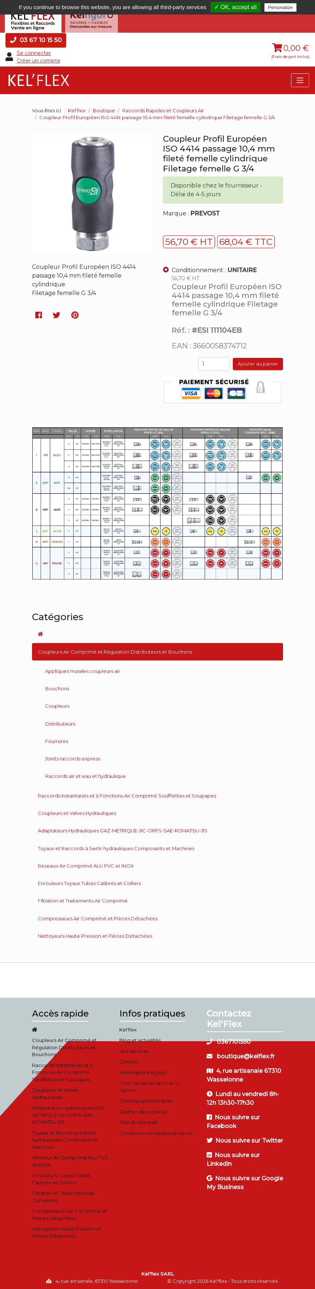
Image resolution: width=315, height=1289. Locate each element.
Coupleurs (57, 704)
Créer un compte (38, 59)
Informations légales (143, 1071)
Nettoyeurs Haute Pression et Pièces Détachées (95, 934)
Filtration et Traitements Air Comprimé (83, 899)
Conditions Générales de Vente (156, 1132)
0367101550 (229, 1040)
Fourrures (56, 740)
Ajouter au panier (258, 362)
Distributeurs (60, 722)
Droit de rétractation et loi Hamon (150, 1085)
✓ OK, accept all (235, 7)
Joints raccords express (72, 757)
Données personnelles (146, 1099)
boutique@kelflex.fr (241, 1054)
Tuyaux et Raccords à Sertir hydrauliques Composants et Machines (116, 847)
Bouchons (57, 687)
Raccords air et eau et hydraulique (85, 775)
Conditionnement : (214, 268)
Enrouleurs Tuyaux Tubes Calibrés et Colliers (89, 882)
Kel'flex (76, 109)
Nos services (134, 1049)
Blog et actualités (140, 1039)
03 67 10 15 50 (35, 38)
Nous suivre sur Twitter (245, 1139)
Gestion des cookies (143, 1110)
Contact (129, 1060)
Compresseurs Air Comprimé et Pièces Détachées (98, 917)
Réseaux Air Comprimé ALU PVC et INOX (86, 864)
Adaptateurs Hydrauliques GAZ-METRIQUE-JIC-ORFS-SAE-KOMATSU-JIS (122, 829)
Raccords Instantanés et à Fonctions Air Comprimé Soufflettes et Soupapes (127, 794)
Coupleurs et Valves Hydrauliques (77, 812)
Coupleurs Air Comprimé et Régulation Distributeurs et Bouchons (115, 650)
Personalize (280, 7)
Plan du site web (138, 1121)
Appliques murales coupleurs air (82, 669)
